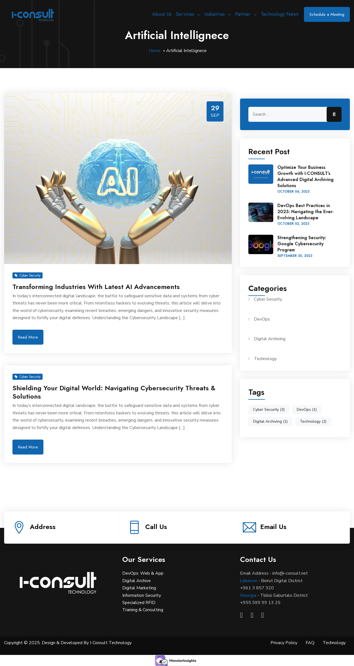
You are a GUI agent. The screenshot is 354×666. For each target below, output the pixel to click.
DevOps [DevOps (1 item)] (307, 409)
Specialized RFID (138, 603)
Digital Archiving (269, 339)
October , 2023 (293, 191)
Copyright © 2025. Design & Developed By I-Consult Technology (68, 643)
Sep (215, 115)
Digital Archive (136, 581)
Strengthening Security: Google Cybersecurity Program (301, 243)
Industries (214, 14)
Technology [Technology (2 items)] (313, 421)
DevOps (262, 319)
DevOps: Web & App (142, 573)
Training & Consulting (142, 610)
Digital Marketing (139, 588)
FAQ (310, 643)
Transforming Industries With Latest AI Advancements (96, 286)
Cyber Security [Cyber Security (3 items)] (269, 409)
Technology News (279, 14)
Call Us (156, 526)
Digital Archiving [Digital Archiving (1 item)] (270, 421)
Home (155, 51)
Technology (265, 359)
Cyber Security (27, 275)
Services (185, 14)
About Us (161, 14)
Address (43, 526)
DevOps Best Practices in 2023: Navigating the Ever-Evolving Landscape (305, 211)
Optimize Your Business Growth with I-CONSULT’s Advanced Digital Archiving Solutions (305, 176)
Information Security (141, 595)
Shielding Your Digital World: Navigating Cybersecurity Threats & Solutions (113, 392)
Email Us (273, 526)
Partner (243, 14)
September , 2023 (294, 255)
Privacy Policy (283, 643)
